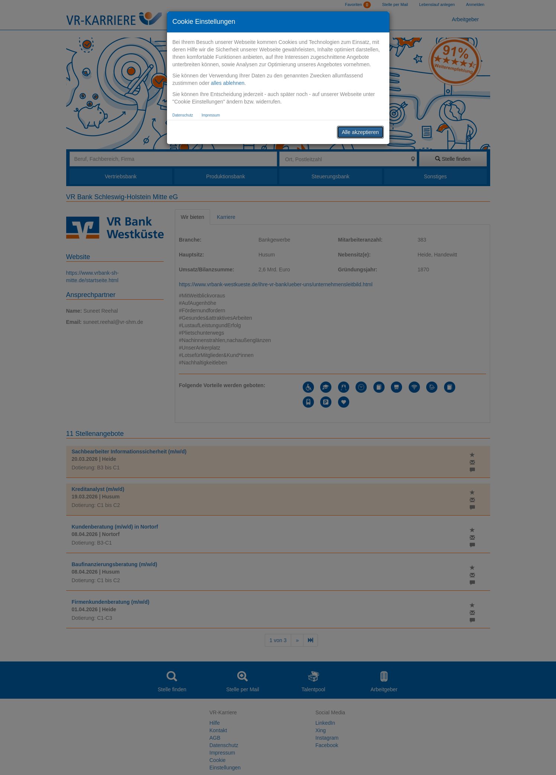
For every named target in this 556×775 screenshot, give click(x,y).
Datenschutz (183, 115)
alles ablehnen (227, 83)
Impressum (211, 115)
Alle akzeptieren (360, 132)
